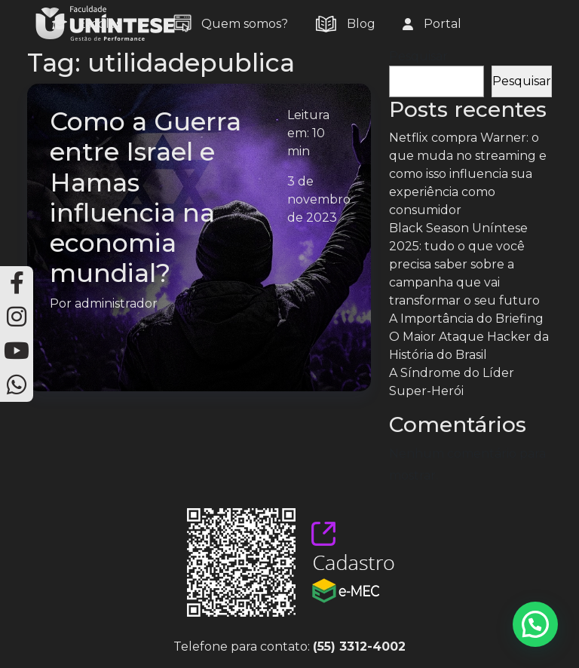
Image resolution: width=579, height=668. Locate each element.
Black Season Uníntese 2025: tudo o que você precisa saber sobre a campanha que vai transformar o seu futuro (464, 264)
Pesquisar (418, 56)
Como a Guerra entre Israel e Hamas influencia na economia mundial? (145, 197)
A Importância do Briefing (466, 318)
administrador (116, 303)
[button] (535, 624)
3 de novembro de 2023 (319, 199)
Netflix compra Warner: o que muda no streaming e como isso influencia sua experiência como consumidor (468, 173)
